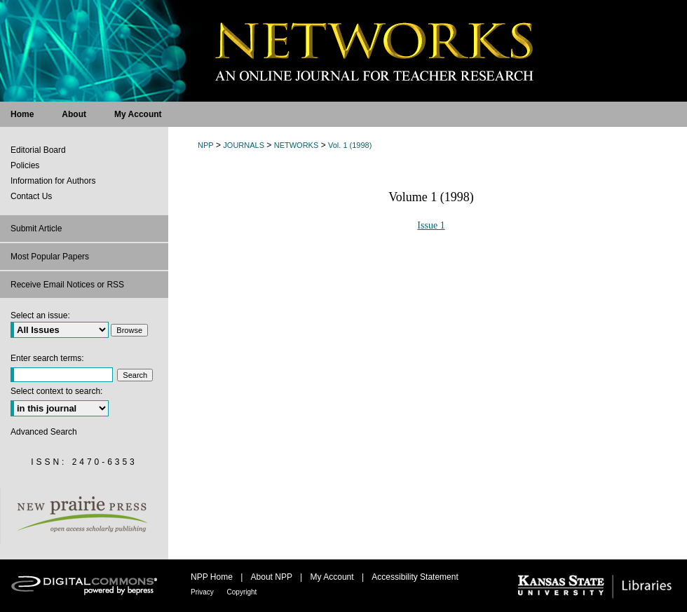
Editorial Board (38, 150)
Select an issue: (40, 315)
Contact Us (31, 196)
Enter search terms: (47, 358)
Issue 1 (430, 225)
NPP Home (213, 577)
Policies (25, 165)
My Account (333, 577)
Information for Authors (53, 181)
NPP (206, 145)
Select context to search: (56, 391)
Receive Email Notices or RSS (67, 285)
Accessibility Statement (415, 577)
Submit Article (36, 228)
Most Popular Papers (50, 256)
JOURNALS (243, 145)
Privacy (203, 592)
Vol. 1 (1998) (350, 145)
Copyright (242, 592)
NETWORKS (296, 145)
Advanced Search (44, 432)
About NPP (272, 577)
